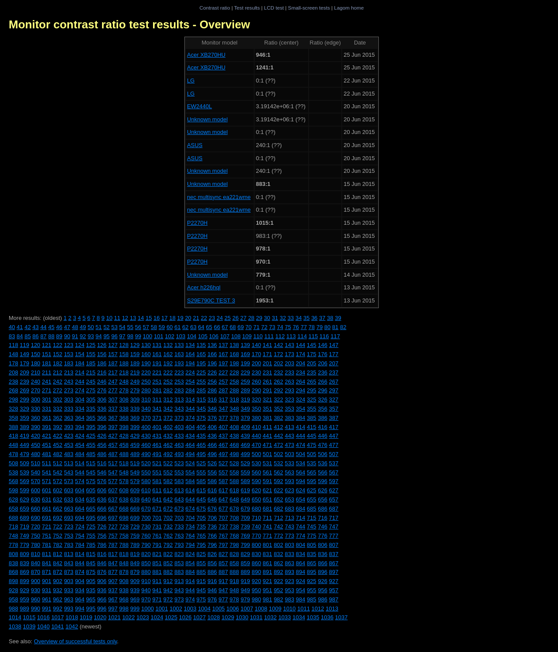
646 (212, 499)
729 (135, 526)
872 (57, 572)
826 (212, 554)
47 (67, 327)
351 (267, 408)
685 (311, 508)
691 (46, 518)
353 (289, 408)
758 (124, 535)
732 (168, 526)
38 (330, 318)
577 (113, 481)
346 (212, 408)
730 (146, 526)
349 (245, 408)
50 (91, 327)
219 (135, 372)
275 (90, 390)
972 (168, 599)
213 (69, 372)
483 (69, 454)
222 (168, 372)
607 (113, 490)
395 (90, 427)
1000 (147, 608)
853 (179, 563)
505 (311, 454)
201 (267, 363)
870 (36, 572)
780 (36, 545)
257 (223, 381)
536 (322, 463)
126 (102, 345)
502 (278, 454)
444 (301, 435)
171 (267, 354)
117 (335, 336)
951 (267, 590)
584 (190, 481)
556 (212, 472)
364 (80, 418)
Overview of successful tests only (75, 641)
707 (223, 518)
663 (69, 508)
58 (154, 327)
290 (256, 390)
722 (57, 526)
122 (57, 345)
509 (24, 463)
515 (90, 463)
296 (322, 390)
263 (289, 381)
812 (57, 554)
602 (57, 490)
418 (13, 435)
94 (98, 336)
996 (102, 608)
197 (223, 363)
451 (46, 445)
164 (190, 354)
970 (146, 599)
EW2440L (199, 106)
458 (124, 445)
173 (289, 354)
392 (57, 427)
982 (278, 599)
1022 (128, 617)
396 (102, 427)
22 (204, 318)
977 (223, 599)
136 (212, 345)
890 (256, 572)
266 (322, 381)
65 (209, 327)
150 (36, 354)
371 (157, 418)
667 (113, 508)
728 (124, 526)
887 (223, 572)
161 (157, 354)
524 (190, 463)
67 (225, 327)
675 (201, 508)
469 (245, 445)
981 (267, 599)
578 (124, 481)
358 (13, 418)
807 (334, 545)
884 (190, 572)
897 (334, 572)
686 (322, 508)
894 (301, 572)
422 (57, 435)
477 (334, 445)
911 (157, 581)
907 (113, 581)
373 (179, 418)
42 (27, 327)
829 (245, 554)
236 (322, 372)
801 (267, 545)
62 (185, 327)
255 (201, 381)
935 (90, 590)
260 (256, 381)
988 (13, 608)
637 (113, 499)
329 (24, 408)
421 (46, 435)
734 (190, 526)
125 (90, 345)
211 (46, 372)
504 (301, 454)
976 (212, 599)
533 (289, 463)
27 (243, 318)
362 (57, 418)
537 (334, 463)
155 (90, 354)
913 (179, 581)
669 (135, 508)
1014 (15, 617)
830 (256, 554)
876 (102, 572)
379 (245, 418)
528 (234, 463)
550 (146, 472)
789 (135, 545)
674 (190, 508)
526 (212, 463)
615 (201, 490)
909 (135, 581)
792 (168, 545)
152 (57, 354)
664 (80, 508)
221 (157, 372)
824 (190, 554)
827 (223, 554)
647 (223, 499)
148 (13, 354)
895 (311, 572)
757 (113, 535)
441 (267, 435)
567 (334, 472)
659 (24, 508)
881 (157, 572)
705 (201, 518)
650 (256, 499)
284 (190, 390)
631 (46, 499)
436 (212, 435)
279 (135, 390)
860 (256, 563)
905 (90, 581)
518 (124, 463)
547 (113, 472)
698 (124, 518)
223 (179, 372)
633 (69, 499)
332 (57, 408)
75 (288, 327)
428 (124, 435)
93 (91, 336)
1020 (100, 617)
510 (36, 463)
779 (24, 545)
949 (245, 590)
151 (46, 354)
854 (190, 563)
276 (102, 390)
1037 (341, 617)
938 (124, 590)
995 (90, 608)
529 (245, 463)
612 (168, 490)
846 (102, 563)
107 (225, 336)
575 (90, 481)
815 (90, 554)
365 (90, 418)
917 (223, 581)
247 (113, 381)
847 (113, 563)
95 (106, 336)
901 (46, 581)
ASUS (194, 145)
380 (256, 418)
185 (90, 363)
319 (245, 399)
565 (311, 472)
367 (113, 418)
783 (69, 545)
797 (223, 545)
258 (234, 381)
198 (234, 363)
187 (113, 363)
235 (311, 372)
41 (20, 327)
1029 (227, 617)
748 (13, 535)
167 (223, 354)
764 (190, 535)
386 (322, 418)
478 (13, 454)
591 (267, 481)
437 (223, 435)
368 (124, 418)
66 (217, 327)
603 (69, 490)
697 (113, 518)
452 (57, 445)
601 (46, 490)
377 (223, 418)
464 (190, 445)
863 (289, 563)
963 (69, 599)
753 (69, 535)
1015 (29, 617)
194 (190, 363)
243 (69, 381)
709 (245, 518)
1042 (71, 626)
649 (245, 499)
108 (236, 336)
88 (51, 336)
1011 (303, 608)
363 (69, 418)
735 (201, 526)
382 (278, 418)
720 (36, 526)
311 (157, 399)
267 (334, 381)
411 (267, 427)
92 (83, 336)
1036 (327, 617)
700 (146, 518)
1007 (247, 608)
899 (24, 581)
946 (212, 590)
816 (102, 554)
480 (36, 454)
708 (234, 518)
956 (322, 590)
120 (36, 345)
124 (80, 345)
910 (146, 581)
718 (13, 526)
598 (13, 490)
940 (146, 590)
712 (278, 518)
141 (267, 345)
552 (168, 472)
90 (67, 336)
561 (267, 472)
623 (289, 490)
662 (57, 508)
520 (146, 463)
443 (289, 435)
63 (193, 327)
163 (179, 354)
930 (36, 590)
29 (259, 318)
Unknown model (207, 119)
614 (190, 490)
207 (334, 363)
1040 (43, 626)
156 (102, 354)
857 (223, 563)
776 (322, 535)
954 (301, 590)
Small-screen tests (309, 7)
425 (90, 435)
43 (35, 327)
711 (267, 518)
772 (278, 535)
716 (322, 518)
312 (168, 399)
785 (90, 545)
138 (234, 345)
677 (223, 508)
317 (223, 399)
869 (24, 572)
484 (80, 454)
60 (170, 327)
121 (46, 345)
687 (334, 508)
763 (179, 535)
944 (190, 590)
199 (245, 363)
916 (212, 581)
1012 (318, 608)
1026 (185, 617)
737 (223, 526)
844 (80, 563)
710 (256, 518)
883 (179, 572)
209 (24, 372)
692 (57, 518)
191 (157, 363)
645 (201, 499)
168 (234, 354)
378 (234, 418)
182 (57, 363)
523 (179, 463)
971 (157, 599)
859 (245, 563)
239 (24, 381)
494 (190, 454)
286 (212, 390)
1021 (114, 617)
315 (201, 399)
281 (157, 390)
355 (311, 408)
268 (13, 390)
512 (57, 463)
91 (75, 336)
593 (289, 481)
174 (301, 354)
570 (36, 481)
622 (278, 490)
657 (334, 499)
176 (322, 354)
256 (212, 381)
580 (146, 481)
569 (24, 481)
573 (69, 481)
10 (109, 318)
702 (168, 518)
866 (322, 563)
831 (267, 554)
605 (90, 490)
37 (322, 318)
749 (24, 535)
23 (212, 318)
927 (334, 581)
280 (146, 390)
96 (114, 336)
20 (188, 318)
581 (157, 481)
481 (46, 454)
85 (27, 336)
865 (311, 563)
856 (212, 563)
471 (267, 445)
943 (179, 590)
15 (149, 318)
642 (168, 499)
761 (157, 535)
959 (24, 599)
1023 (142, 617)
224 (190, 372)
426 (102, 435)
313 (179, 399)
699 (135, 518)
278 (124, 390)
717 (334, 518)
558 (234, 472)
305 (90, 399)
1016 (43, 617)
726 (102, 526)
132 (168, 345)
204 (301, 363)
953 (289, 590)
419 (24, 435)
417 (334, 427)
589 (245, 481)
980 (256, 599)
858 (234, 563)
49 (83, 327)
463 (179, 445)
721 (46, 526)
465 (201, 445)
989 (24, 608)
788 (124, 545)
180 (36, 363)
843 (69, 563)
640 (146, 499)
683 (289, 508)
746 (322, 526)
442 (278, 435)
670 (146, 508)
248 (124, 381)
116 (324, 336)
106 (214, 336)
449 (24, 445)
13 (133, 318)
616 (212, 490)
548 (124, 472)
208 (13, 372)
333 (69, 408)
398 (124, 427)
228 (234, 372)
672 (168, 508)
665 (90, 508)
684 (301, 508)
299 (24, 399)
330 (36, 408)
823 (179, 554)
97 (122, 336)
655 (311, 499)
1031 (256, 617)
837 (334, 554)
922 (278, 581)
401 (157, 427)
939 (135, 590)
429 (135, 435)
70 (248, 327)
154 (80, 354)
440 (256, 435)
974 (190, 599)
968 (124, 599)
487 (113, 454)
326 (322, 399)
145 (311, 345)
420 (36, 435)
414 (301, 427)
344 (190, 408)
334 (80, 408)
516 (102, 463)
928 (13, 590)
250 (146, 381)
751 (46, 535)
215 (90, 372)
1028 (214, 617)
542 (57, 472)
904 (80, 581)
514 (80, 463)
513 (69, 463)
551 (157, 472)
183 (69, 363)
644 (190, 499)
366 (102, 418)
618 (234, 490)
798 (234, 545)
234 (301, 372)
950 (256, 590)
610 (146, 490)
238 (13, 381)
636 (102, 499)
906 (102, 581)
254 (190, 381)
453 (69, 445)
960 (36, 599)
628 (13, 499)
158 (124, 354)
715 (311, 518)
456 (102, 445)
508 (13, 463)
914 (190, 581)
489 (135, 454)
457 (113, 445)
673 (179, 508)
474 (301, 445)
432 (168, 435)
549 (135, 472)
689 (24, 518)
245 (90, 381)
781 (46, 545)
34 (299, 318)
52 (106, 327)
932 (57, 590)
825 (201, 554)
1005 (218, 608)
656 (322, 499)
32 (283, 318)
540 (36, 472)
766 (212, 535)
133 (179, 345)
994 (80, 608)
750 (36, 535)
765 (201, 535)
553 (179, 472)
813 (69, 554)
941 (157, 590)
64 (201, 327)
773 (289, 535)
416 (322, 427)
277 (113, 390)
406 (212, 427)
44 (43, 327)
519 (135, 463)
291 (267, 390)
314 (190, 399)
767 (223, 535)
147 (334, 345)
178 (13, 363)
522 (168, 463)
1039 (29, 626)
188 (124, 363)
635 (90, 499)
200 (256, 363)
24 (220, 318)
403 (179, 427)
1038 (15, 626)
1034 (299, 617)
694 (80, 518)
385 (311, 418)
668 (124, 508)
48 (75, 327)
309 (135, 399)
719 (24, 526)
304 (80, 399)
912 (168, 581)
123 (69, 345)
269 (24, 390)
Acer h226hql (204, 287)
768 (234, 535)
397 (113, 427)
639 (135, 499)
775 (311, 535)
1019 (86, 617)
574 (80, 481)
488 (124, 454)
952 (278, 590)
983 (289, 599)
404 (190, 427)
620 (256, 490)
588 (234, 481)
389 (24, 427)
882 (168, 572)
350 (256, 408)
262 (278, 381)
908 (124, 581)
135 (201, 345)
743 (289, 526)
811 (46, 554)
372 (168, 418)
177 (334, 354)
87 (43, 336)
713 (289, 518)
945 (201, 590)
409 (245, 427)
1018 (71, 617)
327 (334, 399)
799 (245, 545)
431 (157, 435)
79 (319, 327)
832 (278, 554)
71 (256, 327)
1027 (199, 617)
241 (46, 381)
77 (303, 327)
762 (168, 535)
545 (90, 472)
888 (234, 572)
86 (35, 336)
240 (36, 381)
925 (311, 581)
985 (311, 599)
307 (113, 399)
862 (278, 563)
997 (113, 608)
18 (172, 318)
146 (322, 345)
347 (223, 408)
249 (135, 381)
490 (146, 454)
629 (24, 499)
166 (212, 354)
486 (102, 454)
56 (138, 327)
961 (46, 599)
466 (212, 445)
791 (157, 545)
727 (113, 526)
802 (278, 545)
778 (13, 545)
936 (102, 590)
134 (190, 345)
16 (156, 318)
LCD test (274, 7)
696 (102, 518)
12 (125, 318)
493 (179, 454)
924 (301, 581)
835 (311, 554)
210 (36, 372)
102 (169, 336)
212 (57, 372)
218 (124, 372)
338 (124, 408)
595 (311, 481)
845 (90, 563)
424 (80, 435)
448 (13, 445)
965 (90, 599)
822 (168, 554)
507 (334, 454)
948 (234, 590)
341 (157, 408)
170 (256, 354)
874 (80, 572)
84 (20, 336)
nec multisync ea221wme (219, 197)
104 (192, 336)
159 (135, 354)
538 (13, 472)
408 (234, 427)
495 (201, 454)
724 (80, 526)
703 (179, 518)
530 (256, 463)
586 (212, 481)
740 (256, 526)
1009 (275, 608)
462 (168, 445)
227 (223, 372)
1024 (156, 617)
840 (36, 563)
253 (179, 381)
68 (233, 327)
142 (278, 345)
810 (36, 554)
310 (146, 399)
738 (234, 526)
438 (234, 435)
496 (212, 454)
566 (322, 472)
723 (69, 526)
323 (289, 399)
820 (146, 554)
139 (245, 345)
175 (311, 354)
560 (256, 472)
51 (98, 327)
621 (267, 490)
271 (46, 390)
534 (301, 463)
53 (114, 327)
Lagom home (349, 7)
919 (245, 581)
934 (80, 590)
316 (212, 399)
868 (13, 572)
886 (212, 572)
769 (245, 535)
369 (135, 418)
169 (245, 354)
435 (201, 435)
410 (256, 427)
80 (327, 327)
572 (57, 481)
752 (57, 535)
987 (334, 599)
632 (57, 499)
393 (69, 427)
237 (334, 372)
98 (130, 336)
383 (289, 418)
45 (51, 327)
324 (301, 399)
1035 (312, 617)
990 (36, 608)
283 (179, 390)
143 (289, 345)
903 (69, 581)
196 (212, 363)
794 (190, 545)
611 (157, 490)
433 (179, 435)
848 (124, 563)
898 (13, 581)
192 (168, 363)
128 (124, 345)
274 (80, 390)
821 (157, 554)
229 (245, 372)
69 (241, 327)
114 (302, 336)
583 (179, 481)
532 (278, 463)
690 (36, 518)
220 (146, 372)
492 (168, 454)
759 (135, 535)
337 (113, 408)
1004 (204, 608)
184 (80, 363)
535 (311, 463)
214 (80, 372)
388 (13, 427)
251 (157, 381)
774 (301, 535)
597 (334, 481)
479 (24, 454)
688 (13, 518)
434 (190, 435)
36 (314, 318)
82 (343, 327)
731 (157, 526)
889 (245, 572)
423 (69, 435)
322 (278, 399)
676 (212, 508)
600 (36, 490)
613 (179, 490)
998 (124, 608)
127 (113, 345)
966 (102, 599)
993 (69, 608)
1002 (176, 608)
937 (113, 590)
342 (168, 408)
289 (245, 390)
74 (280, 327)
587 (223, 481)
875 (90, 572)
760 (146, 535)
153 (69, 354)
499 (245, 454)
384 (301, 418)
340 (146, 408)
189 (135, 363)
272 (57, 390)
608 (124, 490)
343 (179, 408)
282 (168, 390)
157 (113, 354)
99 (138, 336)
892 (278, 572)
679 (245, 508)
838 (13, 563)
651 (267, 499)
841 (46, 563)
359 (24, 418)
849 (135, 563)
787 (113, 545)
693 (69, 518)
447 (334, 435)
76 (296, 327)
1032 (270, 617)
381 (267, 418)
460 (146, 445)
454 (80, 445)
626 (322, 490)
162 (168, 354)
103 (181, 336)
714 (301, 518)
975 (201, 599)
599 (24, 490)
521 (157, 463)
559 (245, 472)
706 (212, 518)
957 (334, 590)
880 (146, 572)
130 (146, 345)
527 (223, 463)
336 (102, 408)
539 (24, 472)
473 (289, 445)
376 (212, 418)
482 (57, 454)
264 (301, 381)
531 (267, 463)
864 (301, 563)
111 (269, 336)
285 (201, 390)
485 (90, 454)
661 (46, 508)
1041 (57, 626)
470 (256, 445)
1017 (57, 617)
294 (301, 390)
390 (36, 427)
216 (102, 372)
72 (264, 327)
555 (201, 472)
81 (335, 327)
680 (256, 508)
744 (301, 526)
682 (278, 508)
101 (158, 336)
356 (322, 408)
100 (148, 336)
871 (46, 572)
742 (278, 526)
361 (46, 418)
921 (267, 581)
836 (322, 554)
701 (157, 518)
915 (201, 581)
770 (256, 535)
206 (322, 363)
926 (322, 581)
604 (80, 490)
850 (146, 563)
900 (36, 581)
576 (102, 481)
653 (289, 499)
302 (57, 399)
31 (275, 318)
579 (135, 481)
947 (223, 590)
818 (124, 554)
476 (322, 445)
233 (289, 372)
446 (322, 435)
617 (223, 490)
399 (135, 427)
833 (289, 554)
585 (201, 481)
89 (59, 336)
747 (334, 526)
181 (46, 363)
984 (301, 599)
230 (256, 372)
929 (24, 590)
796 (212, 545)
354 (301, 408)
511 (46, 463)
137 (223, 345)
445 (311, 435)
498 (234, 454)
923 (289, 581)
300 (36, 399)
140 (256, 345)
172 (278, 354)
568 (13, 481)
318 (234, 399)
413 (289, 427)
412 (278, 427)
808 (13, 554)
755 (90, 535)
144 (301, 345)
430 (146, 435)
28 (251, 318)
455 (90, 445)
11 (117, 318)
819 (135, 554)
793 (179, 545)
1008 (261, 608)
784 (80, 545)
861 (267, 563)
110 (258, 336)
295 (311, 390)
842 (57, 563)
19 (180, 318)
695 (90, 518)
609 (135, 490)
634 (80, 499)
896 (322, 572)
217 (113, 372)
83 (12, 336)
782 (57, 545)
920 (256, 581)
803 (289, 545)
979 (245, 599)
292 (278, 390)
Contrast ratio (214, 7)
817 (113, 554)
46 (59, 327)
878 (124, 572)
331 (46, 408)
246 (102, 381)
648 (234, 499)
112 (280, 336)
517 (113, 463)
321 (267, 399)
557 (223, 472)
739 (245, 526)
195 (201, 363)
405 (201, 427)
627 (334, 490)
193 (179, 363)
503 (289, 454)
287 (223, 390)
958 (13, 599)
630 (36, 499)
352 (278, 408)
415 (311, 427)
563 (289, 472)
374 (190, 418)
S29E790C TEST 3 (211, 300)
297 (334, 390)
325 (311, 399)
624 (301, 490)
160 (146, 354)
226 (212, 372)
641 (157, 499)
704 (190, 518)
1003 (190, 608)
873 (69, 572)
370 (146, 418)
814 (80, 554)
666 (102, 508)
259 (245, 381)
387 (334, 418)
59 (162, 327)
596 (322, 481)
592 (278, 481)
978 (234, 599)
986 (322, 599)
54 (122, 327)
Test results (247, 7)
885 (201, 572)
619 (245, 490)
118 (13, 345)
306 (102, 399)
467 (223, 445)
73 (272, 327)
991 (46, 608)
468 (234, 445)
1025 (171, 617)
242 (57, 381)
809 (24, 554)
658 (13, 508)
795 (201, 545)
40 (12, 327)
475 (311, 445)
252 (168, 381)
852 (168, 563)
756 (102, 535)
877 (113, 572)
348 (234, 408)
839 (24, 563)
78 (312, 327)
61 (177, 327)
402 (168, 427)
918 (234, 581)
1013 (332, 608)
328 (13, 408)
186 (102, 363)
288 (234, 390)
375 (201, 418)
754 (80, 535)
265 (311, 381)
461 (157, 445)
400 (146, 427)
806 (322, 545)
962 (57, 599)
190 (146, 363)
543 (69, 472)
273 (69, 390)
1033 (284, 617)
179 (24, 363)
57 (146, 327)
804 (301, 545)
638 (124, 499)
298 (13, 399)
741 (267, 526)
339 (135, 408)
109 (247, 336)
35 (306, 318)
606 (102, 490)
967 (113, 599)
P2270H (197, 223)
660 (36, 508)
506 (322, 454)
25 (228, 318)
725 (90, 526)
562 (278, 472)
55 (130, 327)
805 (311, 545)
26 (235, 318)
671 (157, 508)
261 (267, 381)
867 (334, 563)
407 (223, 427)
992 (57, 608)
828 (234, 554)
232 (278, 372)
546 (102, 472)
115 (313, 336)
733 (179, 526)
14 (141, 318)
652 (278, 499)
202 (278, 363)
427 (113, 435)
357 (334, 408)
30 (267, 318)
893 (289, 572)
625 (311, 490)
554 (190, 472)
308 (124, 399)
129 (135, 345)
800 (256, 545)
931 (46, 590)
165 (201, 354)
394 (80, 427)
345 (201, 408)
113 (291, 336)
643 (179, 499)
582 (168, 481)
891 (267, 572)
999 (135, 608)
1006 (232, 608)
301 (46, 399)
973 (179, 599)
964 (80, 599)
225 (201, 372)
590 (256, 481)
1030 (242, 617)
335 (90, 408)
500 (256, 454)
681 (267, 508)
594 (301, 481)
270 (36, 390)
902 (57, 581)
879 (135, 572)
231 (267, 372)
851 (157, 563)
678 (234, 508)
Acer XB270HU (206, 54)
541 (46, 472)
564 (301, 472)
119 (24, 345)
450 (36, 445)
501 (267, 454)
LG (190, 80)
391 (46, 427)
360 (36, 418)
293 (289, 390)
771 (267, 535)
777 (334, 535)
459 (135, 445)
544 (80, 472)
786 (102, 545)
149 (24, 354)
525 (201, 463)
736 (212, 526)
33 (291, 318)
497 (223, 454)
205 (311, 363)
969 (135, 599)
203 (289, 363)
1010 (289, 608)
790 (146, 545)
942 (168, 590)
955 (311, 590)
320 (256, 399)
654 (301, 499)
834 (301, 554)
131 (157, 345)
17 (164, 318)
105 (203, 336)
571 (46, 481)
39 (338, 318)
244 (80, 381)
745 (311, 526)
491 (157, 454)
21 (196, 318)
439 (245, 435)
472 (278, 445)
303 (69, 399)
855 (201, 563)
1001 (161, 608)
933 (69, 590)
